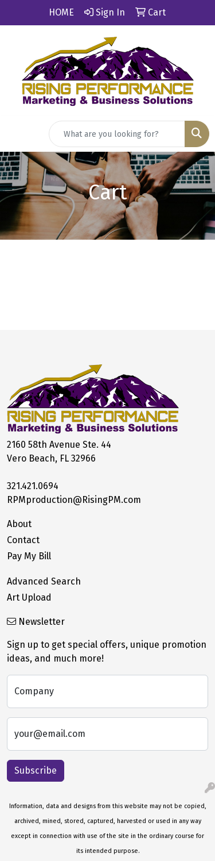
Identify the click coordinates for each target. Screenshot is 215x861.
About (19, 523)
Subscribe (35, 770)
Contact (23, 540)
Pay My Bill (29, 556)
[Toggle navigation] (18, 134)
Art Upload (29, 597)
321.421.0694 (32, 486)
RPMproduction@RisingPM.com (74, 499)
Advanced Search (44, 581)
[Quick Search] (117, 134)
